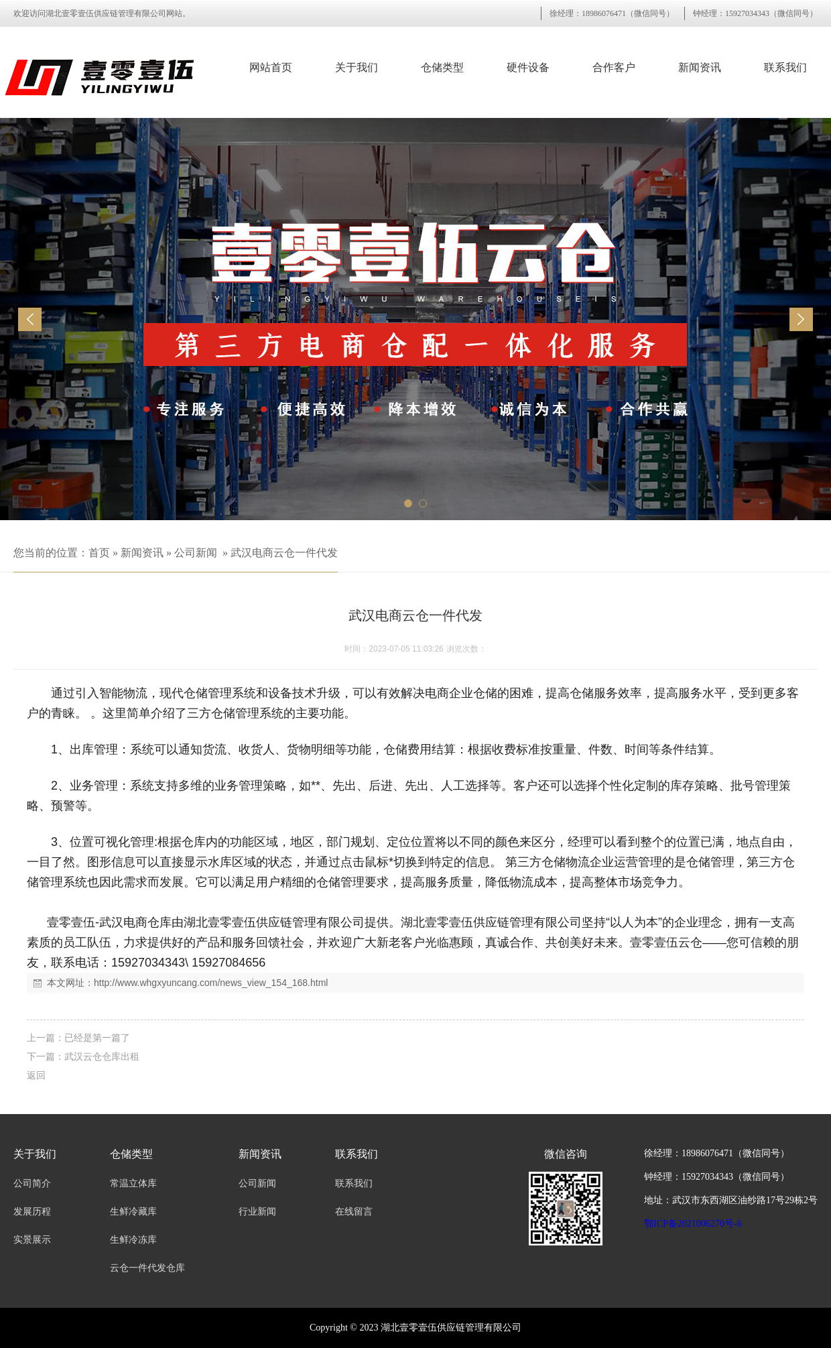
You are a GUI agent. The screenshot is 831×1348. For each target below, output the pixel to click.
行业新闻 (257, 1212)
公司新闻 (195, 552)
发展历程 (32, 1212)
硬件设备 (528, 67)
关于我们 (356, 67)
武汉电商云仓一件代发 (284, 552)
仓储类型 (442, 67)
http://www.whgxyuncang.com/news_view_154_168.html (211, 982)
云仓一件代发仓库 (147, 1268)
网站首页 (270, 67)
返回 (36, 1075)
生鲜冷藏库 (133, 1212)
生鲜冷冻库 (133, 1240)
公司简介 (32, 1183)
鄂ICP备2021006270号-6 (692, 1224)
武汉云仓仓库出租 (101, 1056)
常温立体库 (133, 1183)
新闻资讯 (699, 67)
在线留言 (354, 1212)
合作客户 (613, 67)
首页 (99, 552)
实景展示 (32, 1240)
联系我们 (785, 67)
